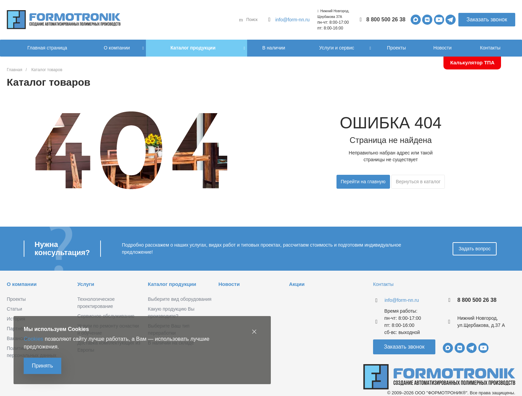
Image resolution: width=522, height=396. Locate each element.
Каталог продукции (172, 284)
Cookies (33, 339)
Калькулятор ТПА (472, 62)
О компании (22, 284)
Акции (297, 284)
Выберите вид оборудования (180, 299)
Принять (42, 366)
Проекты (16, 299)
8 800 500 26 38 (386, 19)
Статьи (14, 309)
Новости (229, 284)
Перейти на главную (363, 181)
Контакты (383, 284)
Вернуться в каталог (418, 181)
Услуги (85, 284)
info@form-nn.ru (292, 19)
